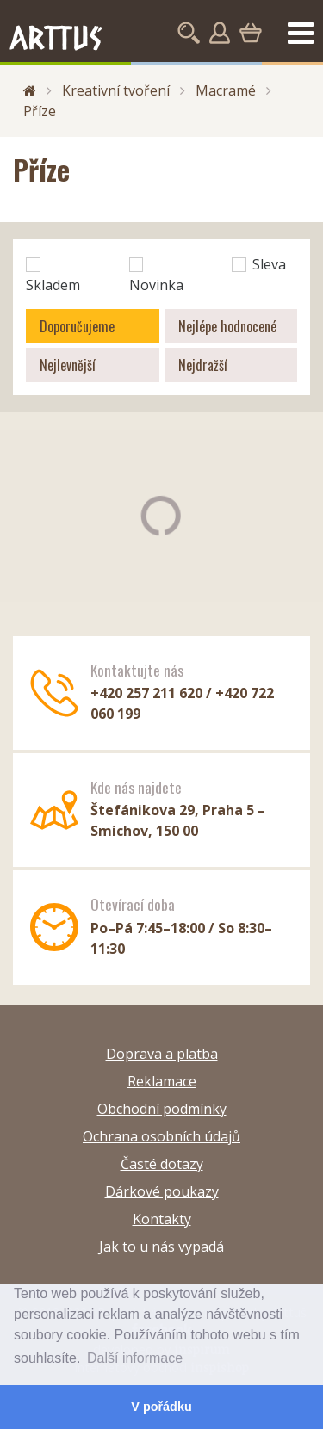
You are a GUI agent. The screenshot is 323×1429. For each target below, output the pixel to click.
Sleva (259, 264)
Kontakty (162, 1218)
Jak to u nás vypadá (161, 1246)
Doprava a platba (162, 1053)
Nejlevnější (68, 365)
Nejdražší (202, 365)
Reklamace (161, 1081)
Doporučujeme (77, 326)
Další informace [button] (135, 1358)
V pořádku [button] (161, 1407)
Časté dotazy (162, 1163)
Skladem (53, 275)
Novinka (156, 275)
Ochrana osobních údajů (161, 1136)
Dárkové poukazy (162, 1191)
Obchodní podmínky (162, 1108)
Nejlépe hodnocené (227, 326)
